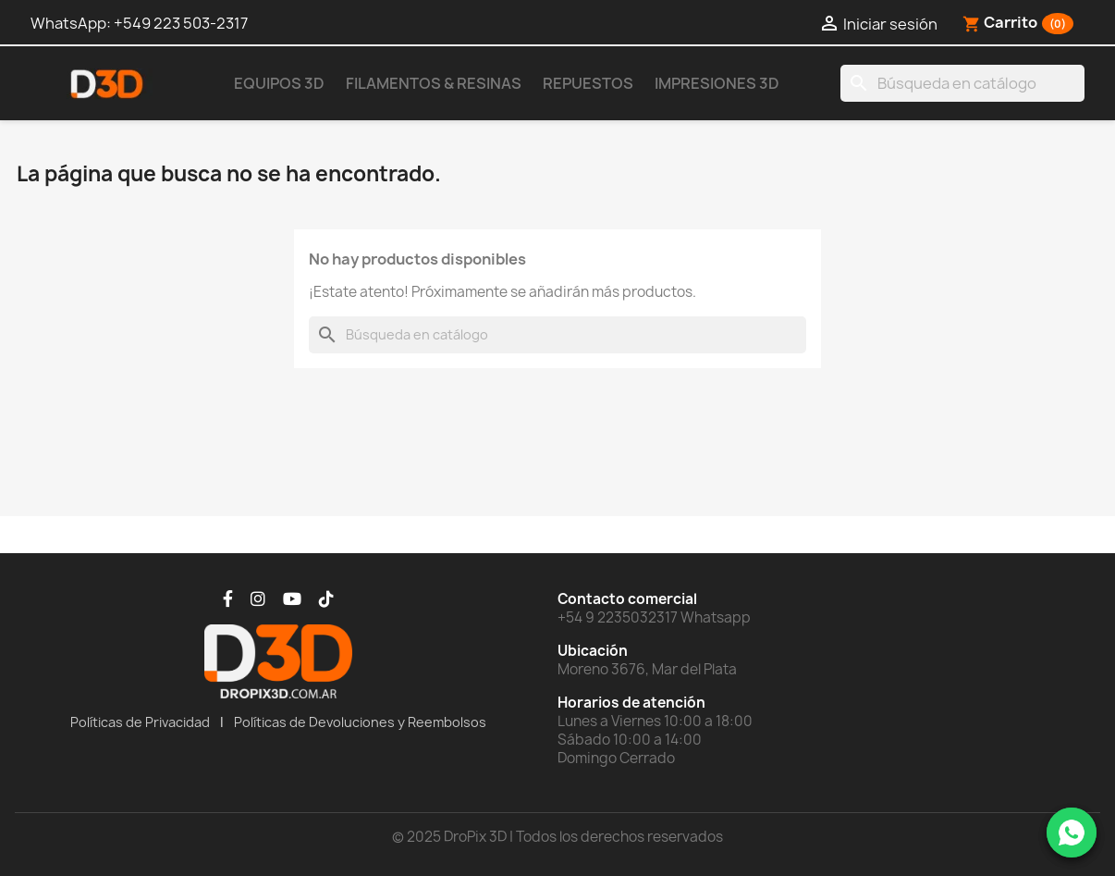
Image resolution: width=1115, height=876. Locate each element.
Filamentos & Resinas (433, 83)
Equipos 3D (279, 83)
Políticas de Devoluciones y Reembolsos (360, 722)
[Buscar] (962, 83)
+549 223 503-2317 (181, 23)
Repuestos (588, 83)
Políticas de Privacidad (140, 722)
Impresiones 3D (717, 83)
